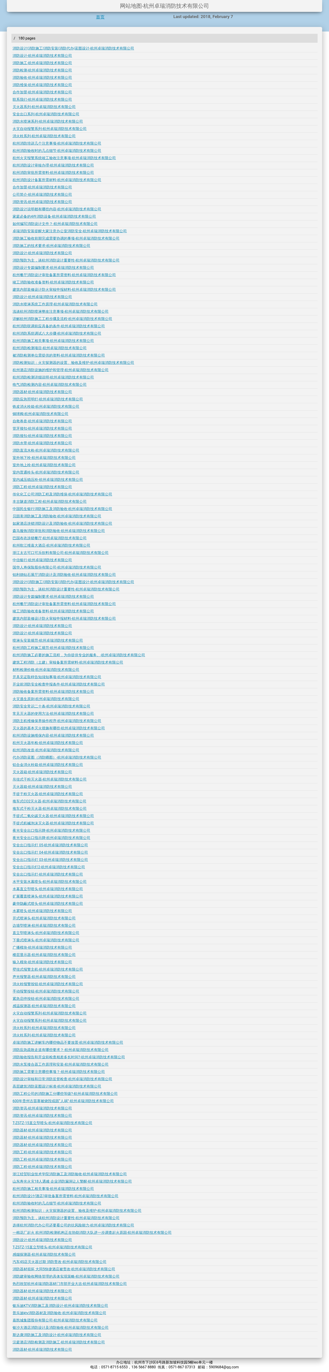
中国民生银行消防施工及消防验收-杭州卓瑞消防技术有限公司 (62, 509)
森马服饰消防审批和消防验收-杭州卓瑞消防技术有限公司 (59, 531)
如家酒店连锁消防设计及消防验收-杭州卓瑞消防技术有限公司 (62, 523)
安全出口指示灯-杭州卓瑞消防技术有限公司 (48, 874)
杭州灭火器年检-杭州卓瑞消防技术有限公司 (48, 743)
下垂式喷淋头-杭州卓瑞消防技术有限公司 (46, 940)
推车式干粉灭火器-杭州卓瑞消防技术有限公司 (50, 808)
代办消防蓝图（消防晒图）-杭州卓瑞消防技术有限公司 (57, 757)
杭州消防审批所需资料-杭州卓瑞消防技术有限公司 (53, 172)
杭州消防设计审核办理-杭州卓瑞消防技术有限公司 (53, 165)
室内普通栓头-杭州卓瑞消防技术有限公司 (46, 472)
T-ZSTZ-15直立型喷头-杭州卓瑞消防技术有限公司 (52, 1123)
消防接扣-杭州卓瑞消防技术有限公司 (42, 436)
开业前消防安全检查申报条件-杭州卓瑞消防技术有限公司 (59, 684)
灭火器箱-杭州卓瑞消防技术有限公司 (42, 772)
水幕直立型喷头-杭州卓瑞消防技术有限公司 (48, 889)
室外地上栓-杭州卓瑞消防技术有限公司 (44, 465)
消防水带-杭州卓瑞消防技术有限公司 (42, 443)
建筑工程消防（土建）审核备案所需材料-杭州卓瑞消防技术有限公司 (68, 662)
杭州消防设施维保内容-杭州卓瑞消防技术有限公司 (53, 735)
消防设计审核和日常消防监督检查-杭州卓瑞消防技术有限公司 (62, 1079)
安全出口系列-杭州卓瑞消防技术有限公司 (46, 114)
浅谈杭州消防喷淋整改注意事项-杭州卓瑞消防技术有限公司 (61, 311)
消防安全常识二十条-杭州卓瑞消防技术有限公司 (51, 706)
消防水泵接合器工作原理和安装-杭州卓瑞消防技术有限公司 (61, 1064)
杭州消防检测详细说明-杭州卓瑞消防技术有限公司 (53, 377)
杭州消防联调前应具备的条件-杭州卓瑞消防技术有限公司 (59, 326)
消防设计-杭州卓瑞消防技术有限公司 (42, 55)
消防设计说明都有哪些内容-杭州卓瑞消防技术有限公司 (57, 209)
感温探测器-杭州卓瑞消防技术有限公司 (44, 1006)
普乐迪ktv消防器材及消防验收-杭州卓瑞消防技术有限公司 (59, 1313)
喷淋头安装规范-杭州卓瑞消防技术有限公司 (48, 640)
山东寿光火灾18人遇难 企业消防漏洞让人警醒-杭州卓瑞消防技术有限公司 (72, 1181)
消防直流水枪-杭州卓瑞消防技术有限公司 (46, 450)
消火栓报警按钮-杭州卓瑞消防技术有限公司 (48, 984)
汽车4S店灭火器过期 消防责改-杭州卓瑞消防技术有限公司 (59, 1262)
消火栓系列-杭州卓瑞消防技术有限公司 (44, 136)
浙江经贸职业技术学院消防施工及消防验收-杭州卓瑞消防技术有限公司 (70, 1174)
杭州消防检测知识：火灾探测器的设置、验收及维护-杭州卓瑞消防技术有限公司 (77, 1210)
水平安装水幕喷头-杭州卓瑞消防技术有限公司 (50, 881)
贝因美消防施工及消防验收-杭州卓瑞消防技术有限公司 (57, 516)
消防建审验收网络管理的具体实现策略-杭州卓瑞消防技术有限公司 (66, 1276)
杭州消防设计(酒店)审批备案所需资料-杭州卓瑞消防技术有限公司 (65, 1196)
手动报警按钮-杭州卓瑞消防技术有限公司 (46, 991)
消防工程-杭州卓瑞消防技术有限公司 (42, 487)
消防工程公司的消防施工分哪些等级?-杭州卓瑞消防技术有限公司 (65, 1093)
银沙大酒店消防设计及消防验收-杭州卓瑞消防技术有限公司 (61, 1327)
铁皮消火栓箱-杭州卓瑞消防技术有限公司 (46, 406)
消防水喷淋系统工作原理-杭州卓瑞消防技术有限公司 (55, 304)
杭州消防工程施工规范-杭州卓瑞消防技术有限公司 (53, 648)
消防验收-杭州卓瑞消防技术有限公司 (42, 77)
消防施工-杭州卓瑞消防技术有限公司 (42, 63)
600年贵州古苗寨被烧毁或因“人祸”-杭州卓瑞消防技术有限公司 (63, 1101)
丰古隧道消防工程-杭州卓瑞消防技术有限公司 (50, 501)
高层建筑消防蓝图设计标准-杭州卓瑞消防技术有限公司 (57, 1086)
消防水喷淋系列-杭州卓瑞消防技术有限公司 (48, 121)
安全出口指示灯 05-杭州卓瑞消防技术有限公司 (50, 845)
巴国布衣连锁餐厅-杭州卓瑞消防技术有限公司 (50, 538)
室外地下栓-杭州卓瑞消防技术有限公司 (44, 458)
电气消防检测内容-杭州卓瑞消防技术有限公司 (50, 384)
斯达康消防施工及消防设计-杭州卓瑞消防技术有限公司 (57, 1335)
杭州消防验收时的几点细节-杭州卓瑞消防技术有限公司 (57, 150)
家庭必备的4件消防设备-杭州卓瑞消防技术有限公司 (54, 216)
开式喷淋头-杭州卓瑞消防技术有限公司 (44, 918)
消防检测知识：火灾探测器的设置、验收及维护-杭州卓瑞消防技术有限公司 (73, 362)
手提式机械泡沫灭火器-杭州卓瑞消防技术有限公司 (53, 823)
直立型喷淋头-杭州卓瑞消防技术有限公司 (46, 933)
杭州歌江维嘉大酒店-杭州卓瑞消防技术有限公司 (51, 545)
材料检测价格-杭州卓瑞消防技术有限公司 (46, 669)
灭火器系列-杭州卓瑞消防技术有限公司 (44, 107)
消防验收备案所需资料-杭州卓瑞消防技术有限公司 (53, 691)
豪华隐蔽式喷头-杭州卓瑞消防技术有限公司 (48, 903)
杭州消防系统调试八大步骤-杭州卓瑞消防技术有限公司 (57, 333)
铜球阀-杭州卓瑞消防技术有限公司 (40, 414)
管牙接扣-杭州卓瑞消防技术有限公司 (42, 428)
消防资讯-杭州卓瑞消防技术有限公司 (42, 202)
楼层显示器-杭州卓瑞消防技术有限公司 (44, 955)
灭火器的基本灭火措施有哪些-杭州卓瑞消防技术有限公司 (59, 728)
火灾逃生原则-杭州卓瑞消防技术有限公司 (46, 699)
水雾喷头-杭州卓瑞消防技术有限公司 (42, 911)
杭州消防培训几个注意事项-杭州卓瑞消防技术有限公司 (57, 143)
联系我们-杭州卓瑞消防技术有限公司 (42, 99)
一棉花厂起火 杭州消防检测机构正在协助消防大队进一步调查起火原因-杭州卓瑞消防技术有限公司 (92, 1232)
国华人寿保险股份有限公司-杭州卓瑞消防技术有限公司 (57, 567)
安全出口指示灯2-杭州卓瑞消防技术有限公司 (49, 867)
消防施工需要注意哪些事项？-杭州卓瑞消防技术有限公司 (59, 1072)
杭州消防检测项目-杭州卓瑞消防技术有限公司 (50, 348)
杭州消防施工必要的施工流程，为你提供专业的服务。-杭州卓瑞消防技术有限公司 (79, 655)
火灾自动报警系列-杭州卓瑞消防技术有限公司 (50, 129)
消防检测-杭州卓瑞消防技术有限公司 (42, 70)
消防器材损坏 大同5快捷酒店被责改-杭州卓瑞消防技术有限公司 (64, 1269)
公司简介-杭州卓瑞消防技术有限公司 (42, 194)
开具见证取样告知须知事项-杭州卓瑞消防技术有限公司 (57, 677)
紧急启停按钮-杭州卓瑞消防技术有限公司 (46, 998)
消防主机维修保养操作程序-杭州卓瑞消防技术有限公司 (57, 721)
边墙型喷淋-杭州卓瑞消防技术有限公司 (44, 925)
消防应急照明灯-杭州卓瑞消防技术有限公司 (48, 399)
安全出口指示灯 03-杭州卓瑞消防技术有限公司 (50, 860)
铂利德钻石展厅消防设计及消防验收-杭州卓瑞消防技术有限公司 (64, 574)
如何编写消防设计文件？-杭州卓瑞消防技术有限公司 (55, 224)
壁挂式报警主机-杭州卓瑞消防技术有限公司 (48, 969)
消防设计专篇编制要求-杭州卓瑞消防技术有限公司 (53, 267)
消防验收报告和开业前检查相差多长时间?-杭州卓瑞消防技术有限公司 (69, 1057)
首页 (100, 17)
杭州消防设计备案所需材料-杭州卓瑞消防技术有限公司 (57, 180)
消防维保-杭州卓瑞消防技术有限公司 (42, 85)
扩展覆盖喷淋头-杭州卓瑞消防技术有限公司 (48, 896)
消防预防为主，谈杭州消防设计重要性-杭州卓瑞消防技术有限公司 (66, 260)
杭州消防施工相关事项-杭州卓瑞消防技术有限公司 (53, 341)
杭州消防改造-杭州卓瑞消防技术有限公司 (46, 750)
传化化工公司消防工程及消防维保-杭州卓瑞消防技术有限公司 (62, 494)
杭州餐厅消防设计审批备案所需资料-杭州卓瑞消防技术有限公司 (64, 275)
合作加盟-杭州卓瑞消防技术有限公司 (42, 92)
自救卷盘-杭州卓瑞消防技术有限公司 (42, 421)
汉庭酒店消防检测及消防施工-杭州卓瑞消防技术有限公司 (59, 1342)
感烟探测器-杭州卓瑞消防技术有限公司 (44, 1254)
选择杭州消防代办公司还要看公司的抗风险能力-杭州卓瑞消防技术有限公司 (73, 1225)
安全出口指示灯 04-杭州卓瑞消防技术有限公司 (50, 852)
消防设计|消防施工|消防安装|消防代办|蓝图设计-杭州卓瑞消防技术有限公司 (73, 48)
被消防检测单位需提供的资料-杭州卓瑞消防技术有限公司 (59, 355)
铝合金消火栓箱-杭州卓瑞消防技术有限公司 (48, 765)
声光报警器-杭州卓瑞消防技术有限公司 (44, 977)
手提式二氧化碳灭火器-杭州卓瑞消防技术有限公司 (53, 816)
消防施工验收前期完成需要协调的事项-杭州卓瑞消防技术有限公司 (66, 238)
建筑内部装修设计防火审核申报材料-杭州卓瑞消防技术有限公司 (64, 289)
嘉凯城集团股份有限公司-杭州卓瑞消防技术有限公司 (55, 1320)
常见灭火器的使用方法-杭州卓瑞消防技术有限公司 (53, 713)
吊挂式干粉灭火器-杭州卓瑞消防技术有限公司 (50, 779)
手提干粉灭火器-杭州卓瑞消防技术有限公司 (48, 794)
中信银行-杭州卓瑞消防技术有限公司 (42, 560)
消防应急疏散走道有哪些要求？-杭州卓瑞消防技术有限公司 (61, 1050)
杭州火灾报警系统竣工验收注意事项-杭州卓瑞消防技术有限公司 (64, 158)
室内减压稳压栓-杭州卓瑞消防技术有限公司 (48, 479)
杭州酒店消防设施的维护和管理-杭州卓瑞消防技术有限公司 (61, 370)
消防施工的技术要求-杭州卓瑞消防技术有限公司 (51, 246)
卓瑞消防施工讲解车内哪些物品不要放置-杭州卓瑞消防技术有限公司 (68, 1042)
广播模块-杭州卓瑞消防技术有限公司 (42, 947)
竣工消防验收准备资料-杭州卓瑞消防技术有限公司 (53, 282)
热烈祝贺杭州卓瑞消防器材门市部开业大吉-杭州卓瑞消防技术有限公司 (70, 1284)
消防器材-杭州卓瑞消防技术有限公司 (42, 392)
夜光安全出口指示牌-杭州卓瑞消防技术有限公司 (51, 830)
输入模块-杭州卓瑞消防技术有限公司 (42, 962)
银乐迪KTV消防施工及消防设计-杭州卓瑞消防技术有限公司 (60, 1305)
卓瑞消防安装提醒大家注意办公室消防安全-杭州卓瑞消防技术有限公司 (70, 231)
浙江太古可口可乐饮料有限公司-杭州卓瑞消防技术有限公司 (61, 553)
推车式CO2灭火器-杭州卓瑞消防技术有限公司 (49, 801)
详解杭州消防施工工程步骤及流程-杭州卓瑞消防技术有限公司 (62, 319)
